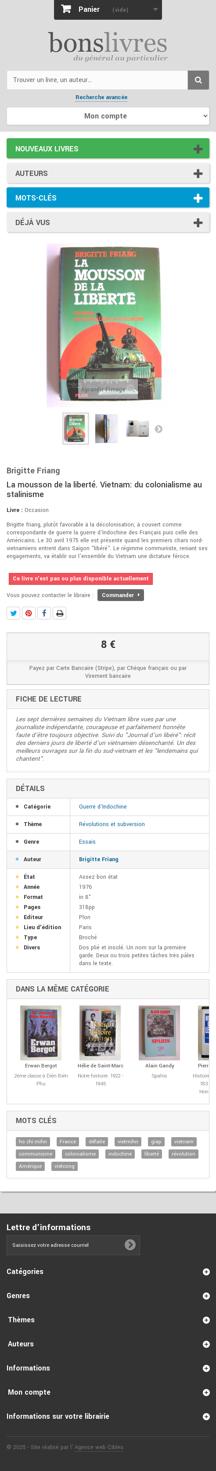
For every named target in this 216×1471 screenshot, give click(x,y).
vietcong (64, 1166)
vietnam (184, 1141)
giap (156, 1141)
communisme (35, 1154)
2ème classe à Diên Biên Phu (41, 1080)
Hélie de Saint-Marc (100, 1066)
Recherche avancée (101, 97)
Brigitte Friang (99, 859)
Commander (121, 595)
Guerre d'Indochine (103, 807)
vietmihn (128, 1141)
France (68, 1141)
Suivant (158, 428)
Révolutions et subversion (112, 824)
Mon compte (29, 1392)
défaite (97, 1141)
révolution (183, 1154)
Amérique (30, 1166)
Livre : (15, 510)
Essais (87, 842)
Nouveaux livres (47, 149)
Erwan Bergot (41, 1066)
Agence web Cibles (99, 1447)
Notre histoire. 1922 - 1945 (100, 1080)
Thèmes (21, 1320)
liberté (151, 1154)
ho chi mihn (33, 1141)
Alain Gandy (159, 1066)
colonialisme (80, 1154)
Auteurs (31, 173)
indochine (120, 1154)
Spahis (159, 1076)
